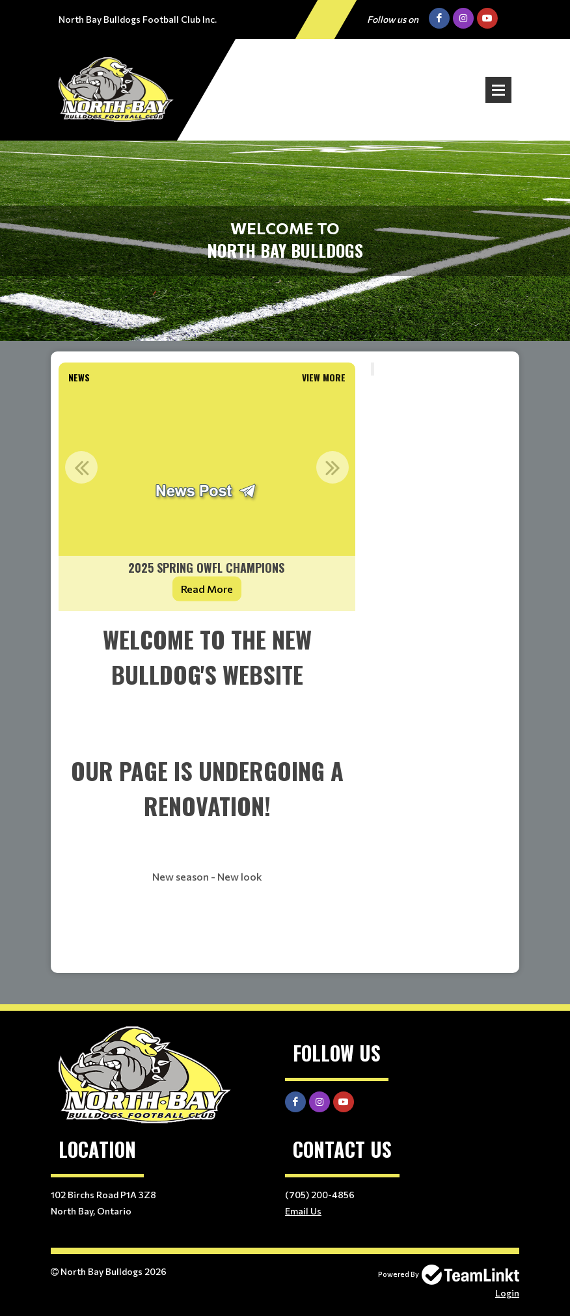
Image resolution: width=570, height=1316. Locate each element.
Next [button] (332, 467)
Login (507, 1292)
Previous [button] (81, 467)
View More (324, 377)
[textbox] (207, 792)
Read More (207, 589)
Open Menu (498, 90)
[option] (207, 500)
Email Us (303, 1210)
